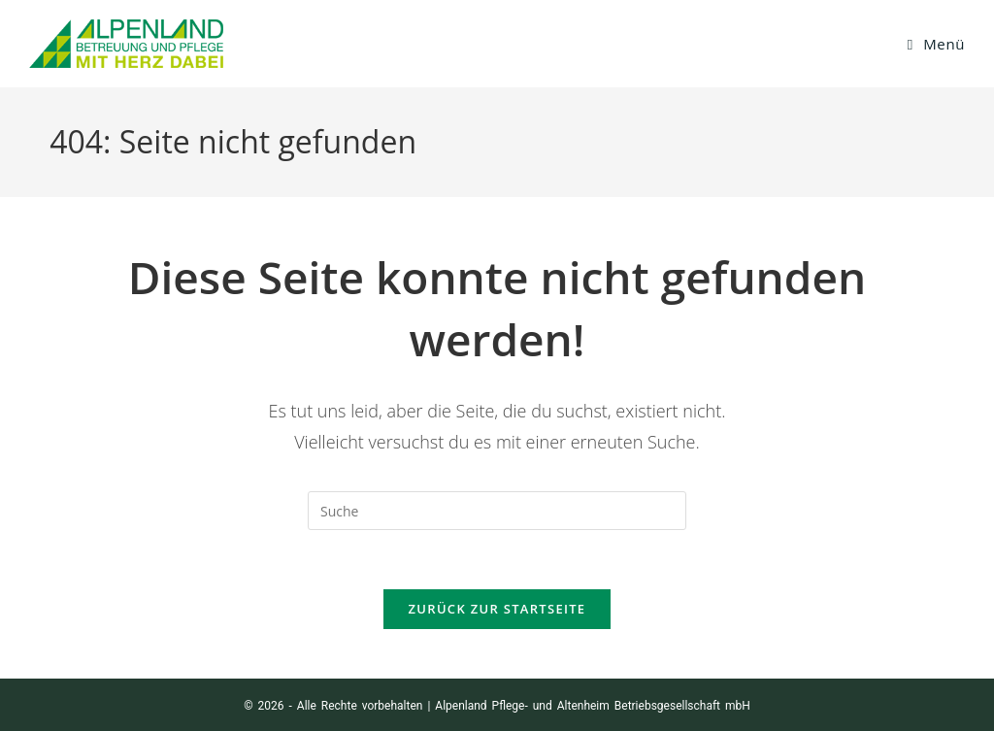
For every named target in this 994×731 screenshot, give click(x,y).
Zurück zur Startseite (497, 608)
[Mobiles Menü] (936, 43)
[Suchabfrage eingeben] (497, 510)
